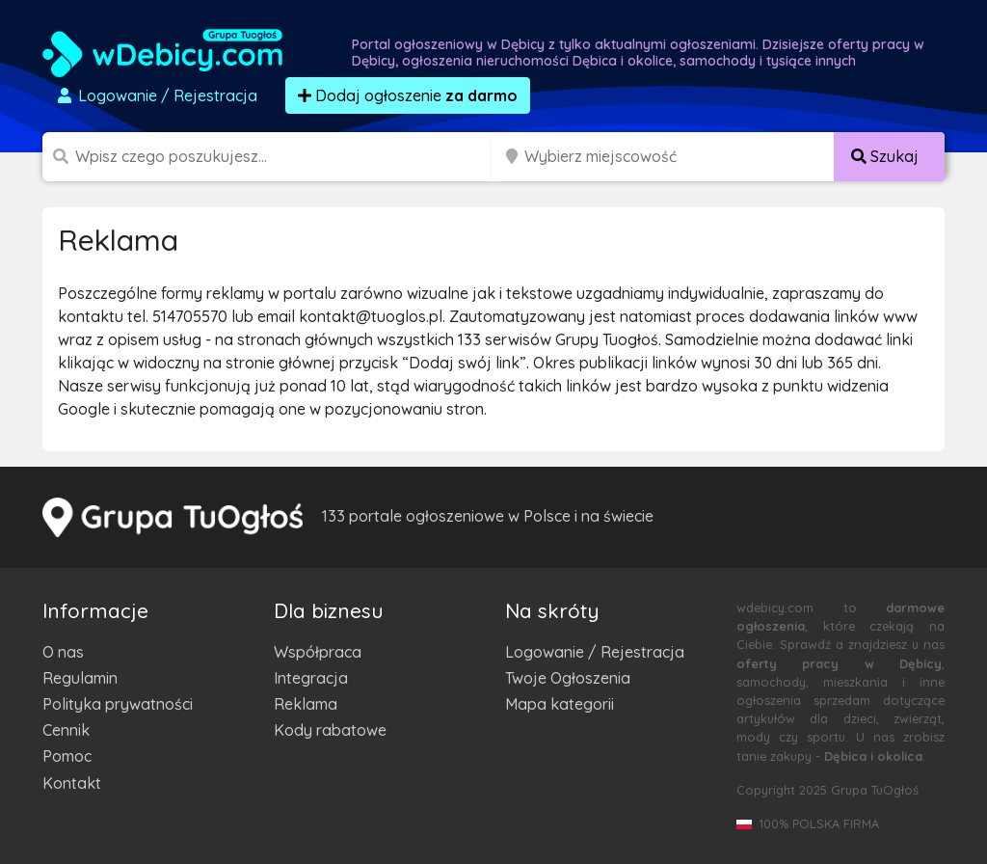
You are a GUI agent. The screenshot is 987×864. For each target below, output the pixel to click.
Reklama (305, 704)
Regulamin (80, 678)
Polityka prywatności (117, 704)
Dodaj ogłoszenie (408, 95)
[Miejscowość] (679, 156)
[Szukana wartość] (285, 156)
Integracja (311, 678)
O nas (63, 652)
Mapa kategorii (559, 704)
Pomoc (67, 756)
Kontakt (71, 783)
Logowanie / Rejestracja (594, 652)
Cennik (66, 730)
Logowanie (156, 95)
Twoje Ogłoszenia (567, 678)
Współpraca (317, 652)
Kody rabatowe (330, 730)
